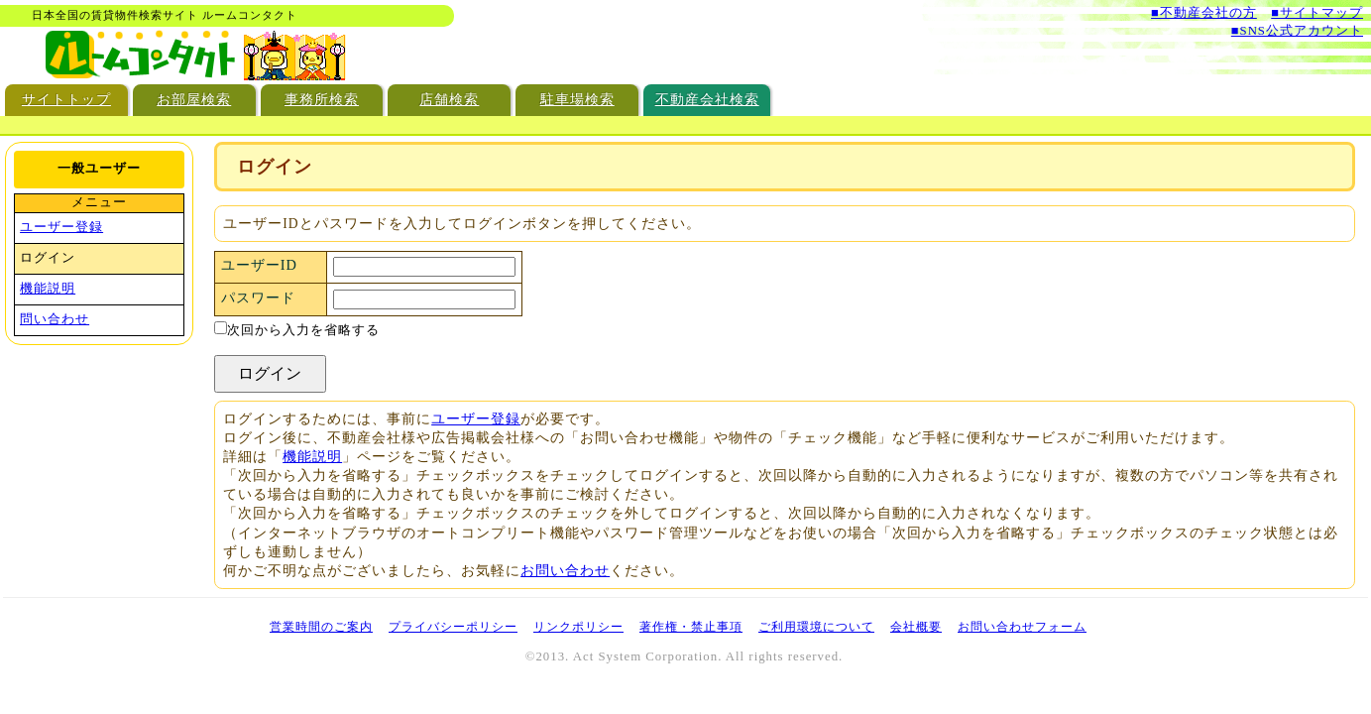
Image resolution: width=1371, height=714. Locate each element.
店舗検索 (449, 99)
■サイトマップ (1317, 13)
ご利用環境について (816, 627)
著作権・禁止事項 (691, 627)
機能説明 (312, 456)
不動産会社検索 (707, 99)
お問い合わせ (565, 570)
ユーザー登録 (475, 419)
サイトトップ (66, 99)
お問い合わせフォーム (1022, 627)
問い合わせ (54, 319)
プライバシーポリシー (453, 627)
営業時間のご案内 (321, 627)
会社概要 (916, 627)
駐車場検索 (577, 99)
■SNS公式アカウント (1297, 31)
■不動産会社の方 (1204, 13)
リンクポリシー (578, 627)
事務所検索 (322, 99)
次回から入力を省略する (297, 330)
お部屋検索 (194, 99)
